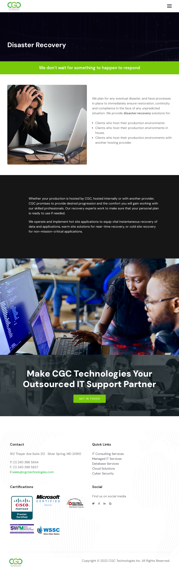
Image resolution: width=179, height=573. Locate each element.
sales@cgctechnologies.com (33, 472)
